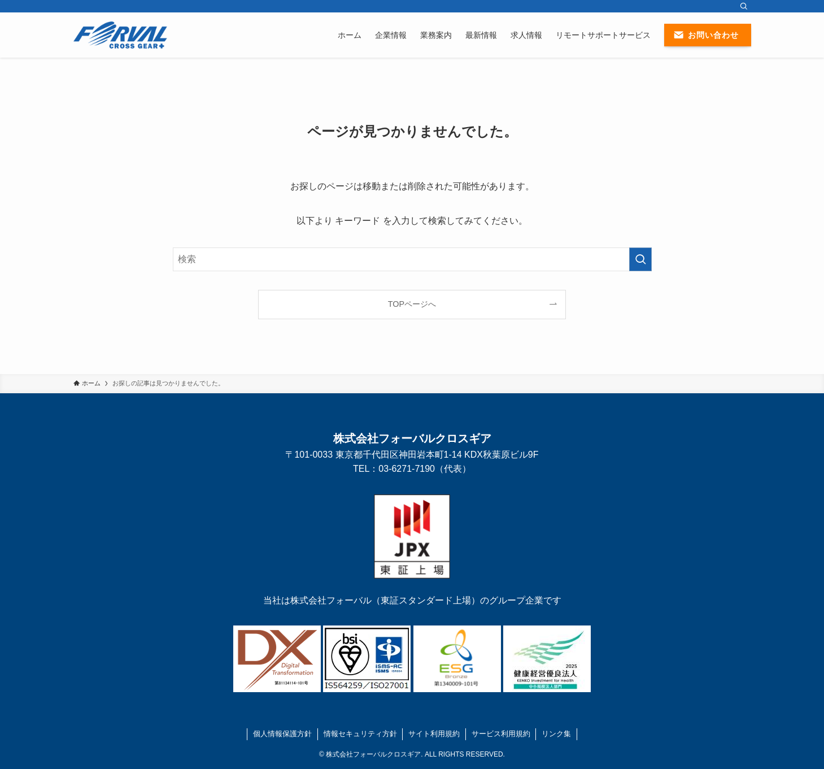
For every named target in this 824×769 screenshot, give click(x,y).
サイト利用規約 (434, 733)
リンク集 (556, 733)
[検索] (743, 6)
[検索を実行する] (640, 259)
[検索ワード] (412, 259)
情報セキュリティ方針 (360, 733)
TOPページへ (412, 304)
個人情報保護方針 (282, 733)
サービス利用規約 (501, 733)
